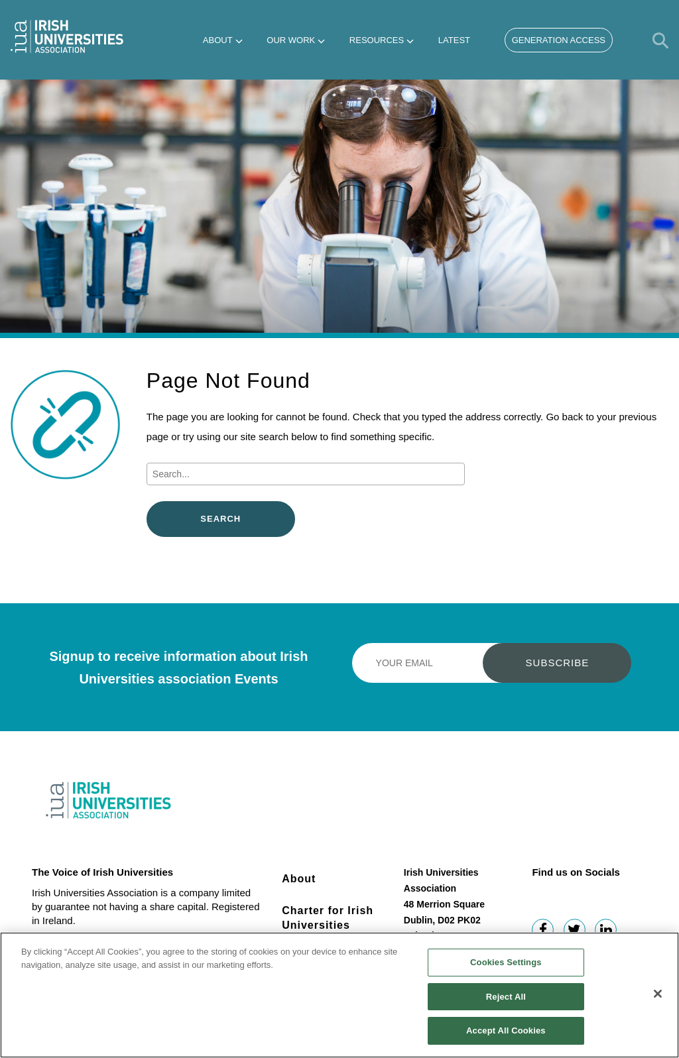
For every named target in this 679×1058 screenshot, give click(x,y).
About (218, 40)
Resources (376, 40)
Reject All (506, 1002)
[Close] (657, 999)
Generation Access (558, 40)
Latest (454, 40)
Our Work (291, 40)
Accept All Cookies (506, 1036)
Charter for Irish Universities (327, 918)
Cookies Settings (506, 967)
